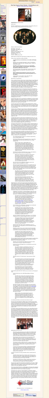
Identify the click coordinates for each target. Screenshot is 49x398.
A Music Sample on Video (24, 6)
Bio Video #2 (30, 6)
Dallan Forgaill (33, 286)
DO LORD (19, 202)
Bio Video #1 (19, 6)
